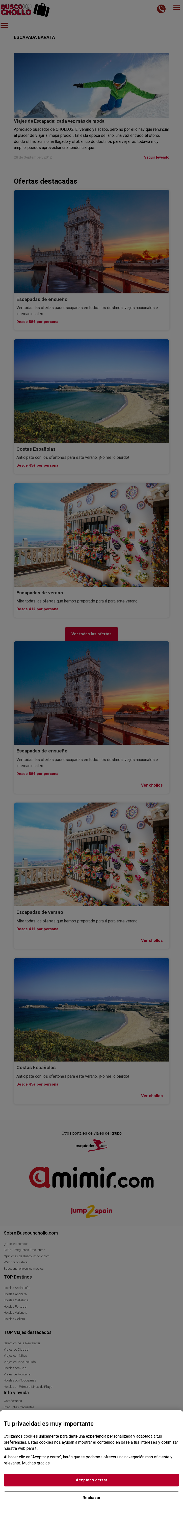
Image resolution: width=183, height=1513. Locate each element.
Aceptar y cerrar (92, 1480)
